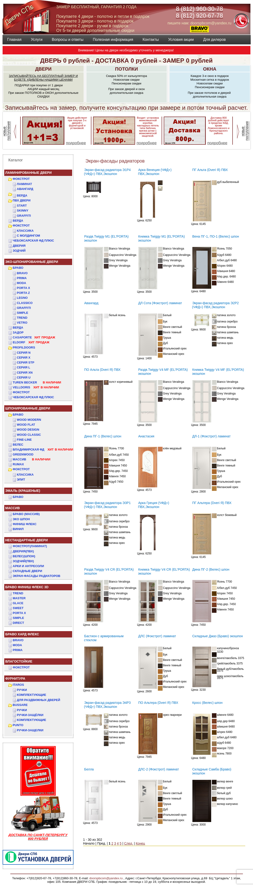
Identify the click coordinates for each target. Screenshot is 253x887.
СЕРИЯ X (24, 357)
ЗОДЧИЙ (19, 250)
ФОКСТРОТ (21, 179)
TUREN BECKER (37, 382)
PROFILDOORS (24, 347)
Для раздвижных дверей (38, 700)
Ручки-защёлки (30, 715)
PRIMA (18, 650)
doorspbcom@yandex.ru (106, 878)
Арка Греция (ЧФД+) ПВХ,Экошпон (153, 505)
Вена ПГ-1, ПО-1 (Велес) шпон (215, 236)
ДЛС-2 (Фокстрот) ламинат (158, 769)
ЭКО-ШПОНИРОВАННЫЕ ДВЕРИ (31, 262)
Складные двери (27, 571)
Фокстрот (21, 392)
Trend (22, 317)
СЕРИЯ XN (25, 372)
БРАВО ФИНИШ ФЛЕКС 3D (27, 587)
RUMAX (18, 464)
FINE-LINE (24, 439)
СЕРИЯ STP (25, 362)
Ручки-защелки (30, 730)
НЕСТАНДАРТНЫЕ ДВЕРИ (26, 540)
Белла (89, 769)
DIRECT (18, 623)
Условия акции (181, 40)
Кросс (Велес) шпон (207, 703)
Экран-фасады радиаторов (36, 576)
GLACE (18, 603)
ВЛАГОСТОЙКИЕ (18, 661)
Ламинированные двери (28, 172)
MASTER (19, 598)
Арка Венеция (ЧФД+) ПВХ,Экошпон (155, 172)
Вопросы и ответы (68, 40)
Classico (25, 303)
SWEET (18, 608)
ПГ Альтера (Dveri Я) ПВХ (212, 503)
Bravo (22, 273)
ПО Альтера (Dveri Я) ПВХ (158, 703)
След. (128, 843)
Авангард (25, 189)
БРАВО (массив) (26, 514)
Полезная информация (113, 40)
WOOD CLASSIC (29, 434)
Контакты (151, 40)
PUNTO (18, 725)
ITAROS (18, 684)
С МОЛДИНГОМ (28, 235)
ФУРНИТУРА (15, 678)
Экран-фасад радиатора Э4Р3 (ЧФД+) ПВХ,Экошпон (107, 705)
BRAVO (18, 640)
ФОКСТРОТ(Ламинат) (30, 546)
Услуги (36, 40)
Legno (22, 297)
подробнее (76, 143)
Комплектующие (31, 695)
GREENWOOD (23, 454)
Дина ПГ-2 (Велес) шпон (211, 569)
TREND (18, 593)
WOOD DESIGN (28, 429)
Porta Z (23, 293)
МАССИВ (31, 459)
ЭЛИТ (21, 479)
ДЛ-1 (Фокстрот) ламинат (211, 436)
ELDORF (31, 342)
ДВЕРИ (43, 69)
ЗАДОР (18, 332)
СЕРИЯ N (24, 352)
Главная (14, 40)
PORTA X (19, 613)
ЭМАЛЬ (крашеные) (22, 491)
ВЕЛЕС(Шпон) (24, 556)
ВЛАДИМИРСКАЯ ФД (43, 449)
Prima (22, 278)
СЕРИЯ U (24, 377)
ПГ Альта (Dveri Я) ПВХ (210, 170)
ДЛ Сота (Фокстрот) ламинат (160, 303)
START (22, 205)
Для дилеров (214, 40)
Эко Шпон (21, 519)
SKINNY (22, 210)
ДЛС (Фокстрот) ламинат (157, 636)
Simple (22, 313)
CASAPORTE (34, 337)
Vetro (22, 322)
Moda (21, 283)
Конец (140, 843)
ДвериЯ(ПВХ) (23, 551)
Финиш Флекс (24, 524)
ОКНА (209, 69)
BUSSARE (20, 705)
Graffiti (24, 308)
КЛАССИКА (25, 230)
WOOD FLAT (26, 424)
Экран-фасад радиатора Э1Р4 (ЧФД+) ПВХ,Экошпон (107, 172)
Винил (18, 529)
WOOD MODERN (29, 419)
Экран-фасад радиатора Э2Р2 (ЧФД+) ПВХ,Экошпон (215, 305)
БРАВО (18, 267)
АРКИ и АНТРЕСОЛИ (28, 566)
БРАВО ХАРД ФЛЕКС (22, 634)
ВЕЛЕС (18, 444)
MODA (17, 645)
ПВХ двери (22, 200)
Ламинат (24, 184)
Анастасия (146, 436)
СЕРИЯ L (23, 367)
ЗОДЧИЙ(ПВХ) (23, 561)
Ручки (22, 690)
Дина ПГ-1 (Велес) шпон (102, 436)
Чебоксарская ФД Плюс (33, 397)
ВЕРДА (22, 195)
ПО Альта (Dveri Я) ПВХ (102, 369)
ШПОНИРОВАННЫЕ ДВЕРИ (27, 408)
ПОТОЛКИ (126, 69)
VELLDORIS (36, 387)
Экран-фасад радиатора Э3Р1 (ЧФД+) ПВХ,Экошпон (107, 505)
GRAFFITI (24, 215)
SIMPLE (18, 618)
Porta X (23, 288)
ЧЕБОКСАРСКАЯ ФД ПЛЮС (33, 240)
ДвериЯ (19, 245)
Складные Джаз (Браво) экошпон (217, 636)
